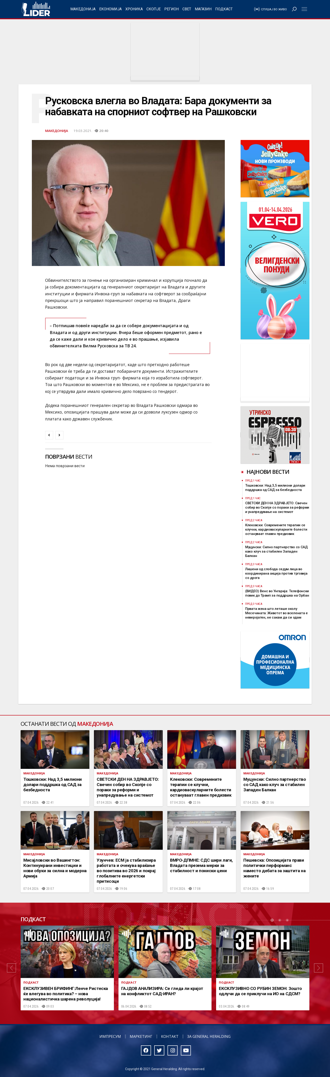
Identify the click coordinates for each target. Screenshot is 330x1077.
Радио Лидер (36, 9)
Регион (171, 9)
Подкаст (224, 9)
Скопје (153, 9)
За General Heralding (209, 1036)
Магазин (203, 9)
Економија (110, 9)
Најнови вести (268, 471)
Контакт (170, 1036)
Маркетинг (141, 1036)
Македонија (83, 9)
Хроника (134, 9)
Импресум (110, 1036)
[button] (11, 968)
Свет (186, 9)
